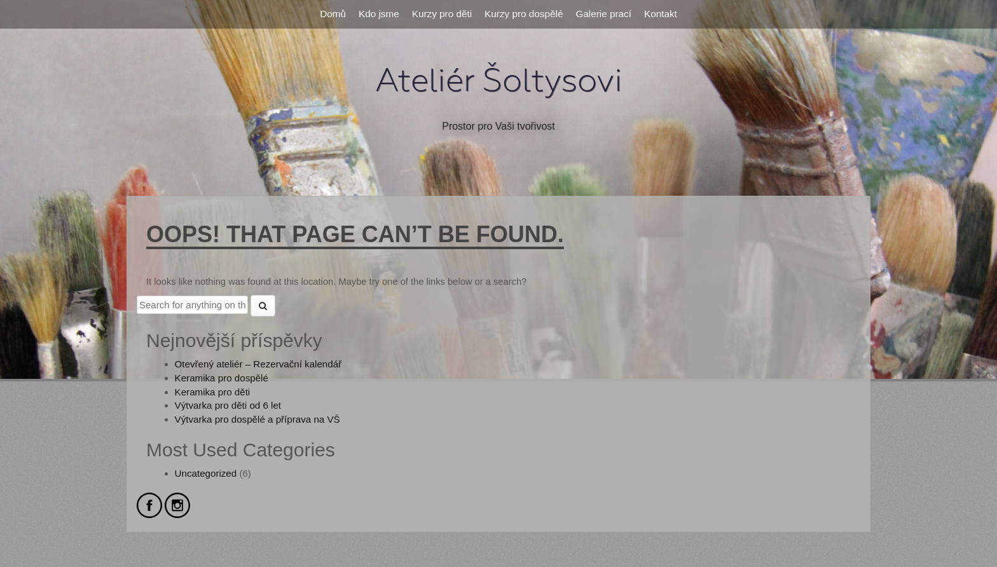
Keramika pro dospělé (221, 377)
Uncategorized (206, 473)
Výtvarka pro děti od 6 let (228, 405)
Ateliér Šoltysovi (498, 80)
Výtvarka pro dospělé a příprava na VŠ (257, 419)
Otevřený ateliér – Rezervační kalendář (258, 364)
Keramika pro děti (213, 391)
